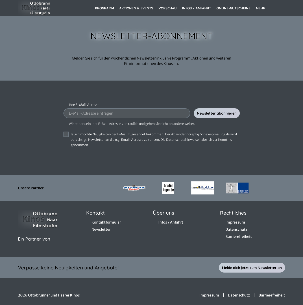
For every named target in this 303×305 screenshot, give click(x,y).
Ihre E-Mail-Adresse (84, 105)
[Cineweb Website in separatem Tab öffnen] (34, 245)
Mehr (263, 8)
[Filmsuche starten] (280, 8)
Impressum (209, 295)
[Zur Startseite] (49, 8)
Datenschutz (239, 295)
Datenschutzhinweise (182, 140)
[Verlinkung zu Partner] (134, 188)
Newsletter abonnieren (217, 113)
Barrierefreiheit (272, 295)
